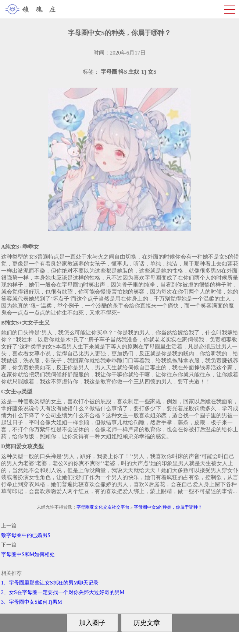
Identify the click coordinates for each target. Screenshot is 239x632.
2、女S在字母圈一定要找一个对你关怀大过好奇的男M (62, 592)
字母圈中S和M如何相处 (28, 554)
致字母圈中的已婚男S (25, 535)
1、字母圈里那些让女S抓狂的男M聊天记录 (50, 583)
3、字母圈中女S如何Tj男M (31, 602)
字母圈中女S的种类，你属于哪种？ (168, 507)
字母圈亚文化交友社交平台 (102, 507)
